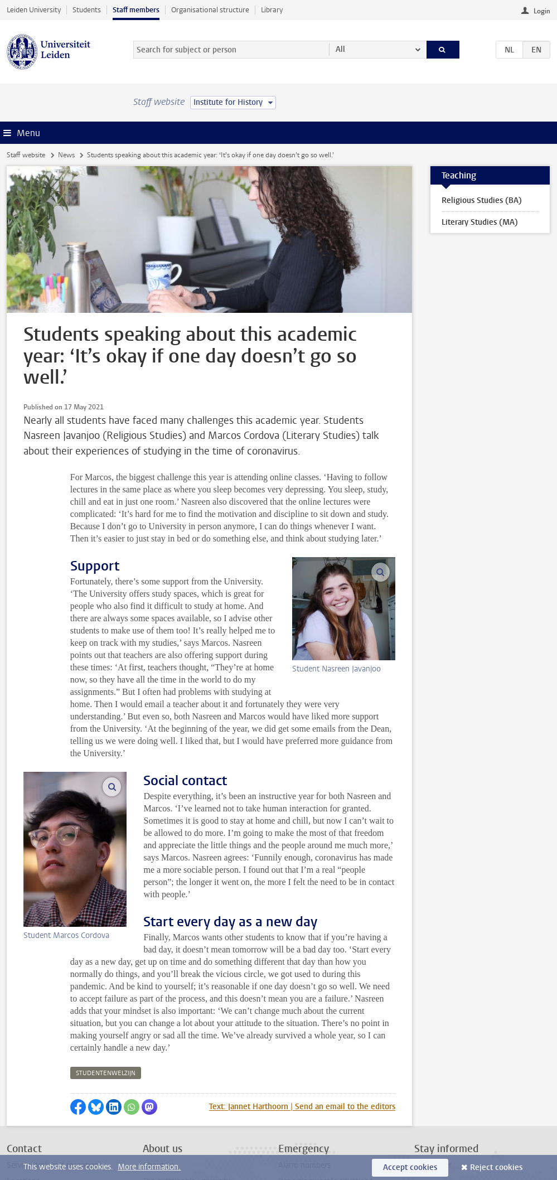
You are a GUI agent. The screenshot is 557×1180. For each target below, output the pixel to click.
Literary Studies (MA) (480, 222)
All (340, 49)
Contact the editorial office (52, 1111)
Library (272, 9)
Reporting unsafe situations (325, 1095)
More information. (149, 1167)
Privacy (19, 1128)
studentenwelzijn (105, 987)
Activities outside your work (191, 1144)
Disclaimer (24, 1144)
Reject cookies (496, 1167)
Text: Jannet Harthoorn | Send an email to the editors (302, 1020)
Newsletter (433, 1079)
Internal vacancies (173, 1111)
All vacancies (164, 1128)
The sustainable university (186, 1095)
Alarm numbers (304, 1079)
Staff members (136, 9)
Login (542, 11)
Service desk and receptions (54, 1079)
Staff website (26, 155)
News (66, 155)
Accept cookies (410, 1167)
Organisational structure (210, 9)
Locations (23, 1095)
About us (158, 1079)
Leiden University (34, 9)
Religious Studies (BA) (482, 200)
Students (86, 9)
